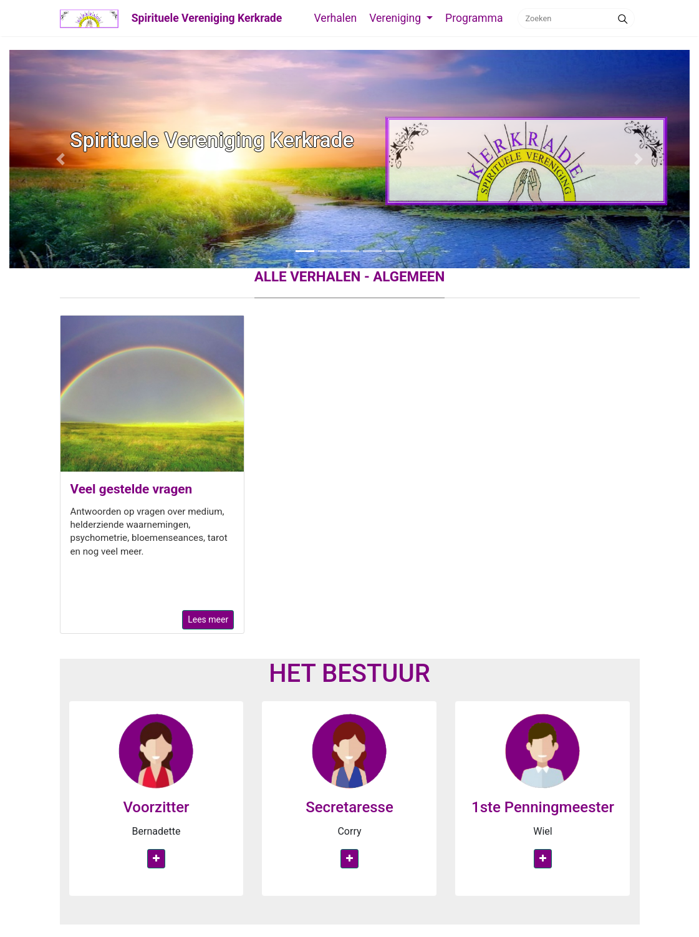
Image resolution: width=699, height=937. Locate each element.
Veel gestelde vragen (131, 489)
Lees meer (208, 619)
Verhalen (335, 18)
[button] (60, 159)
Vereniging (396, 18)
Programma (474, 18)
